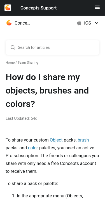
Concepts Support (38, 8)
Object (56, 140)
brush (83, 140)
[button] (97, 9)
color (33, 147)
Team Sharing (28, 62)
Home (10, 62)
